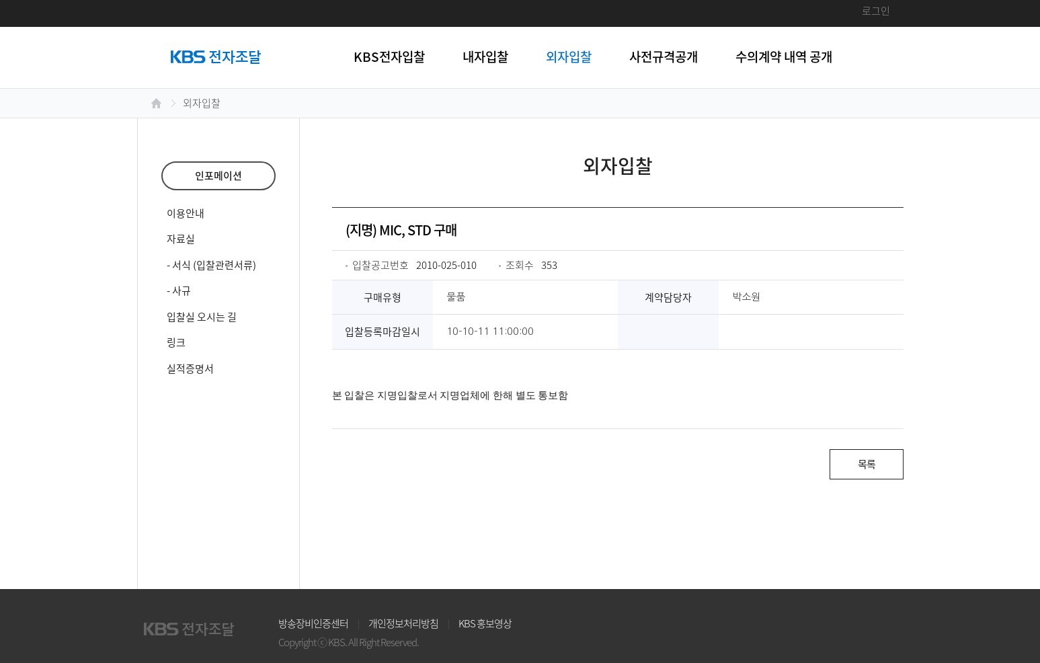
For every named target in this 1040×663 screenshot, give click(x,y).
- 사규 (179, 290)
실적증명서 (190, 368)
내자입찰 (485, 56)
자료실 (181, 238)
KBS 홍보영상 (485, 623)
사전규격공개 (663, 56)
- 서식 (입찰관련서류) (211, 265)
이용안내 (185, 213)
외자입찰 (569, 56)
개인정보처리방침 (403, 623)
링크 (176, 342)
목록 (866, 464)
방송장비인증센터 (313, 623)
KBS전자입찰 (389, 56)
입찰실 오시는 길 (202, 316)
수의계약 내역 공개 (783, 56)
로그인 (876, 10)
